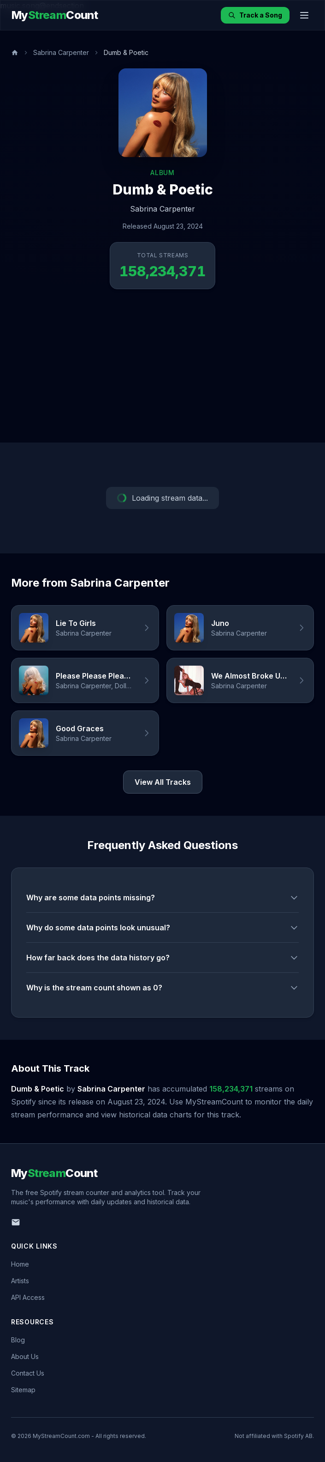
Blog (18, 1340)
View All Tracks (163, 782)
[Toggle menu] (304, 15)
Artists (20, 1281)
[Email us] (15, 1222)
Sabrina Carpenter (61, 52)
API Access (28, 1297)
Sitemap (23, 1390)
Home (20, 1264)
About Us (25, 1356)
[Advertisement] (162, 373)
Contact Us (27, 1373)
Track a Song (255, 15)
